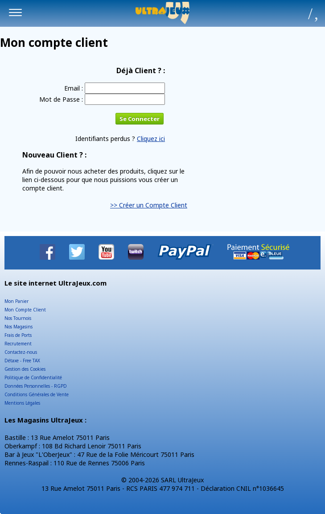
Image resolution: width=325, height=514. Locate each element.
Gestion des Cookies (24, 369)
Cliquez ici (151, 138)
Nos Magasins (18, 326)
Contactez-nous (20, 352)
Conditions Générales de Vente (36, 394)
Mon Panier (16, 301)
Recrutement (18, 343)
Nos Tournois (17, 318)
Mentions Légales (22, 403)
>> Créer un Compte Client (148, 205)
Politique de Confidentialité (33, 377)
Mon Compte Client (25, 310)
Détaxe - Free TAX (22, 360)
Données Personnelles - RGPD (35, 386)
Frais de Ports (18, 335)
